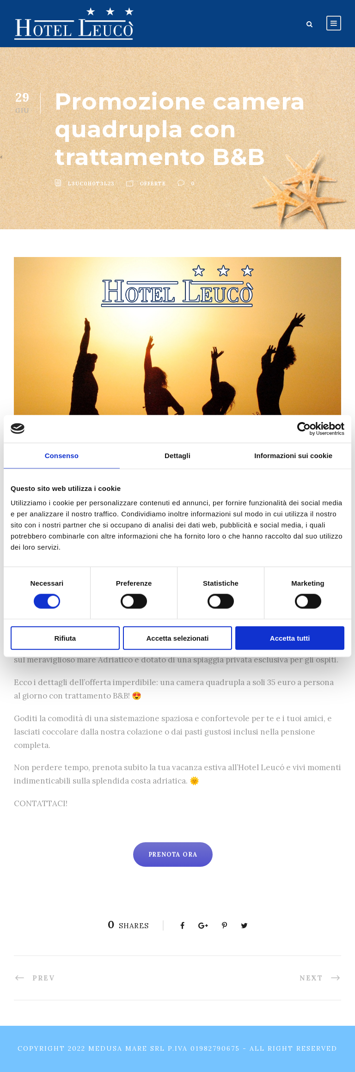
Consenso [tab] (62, 455)
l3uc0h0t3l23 (91, 183)
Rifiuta (65, 638)
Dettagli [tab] (177, 455)
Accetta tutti (290, 638)
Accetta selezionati (177, 638)
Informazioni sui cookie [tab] (293, 455)
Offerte (153, 183)
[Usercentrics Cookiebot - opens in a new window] (303, 428)
